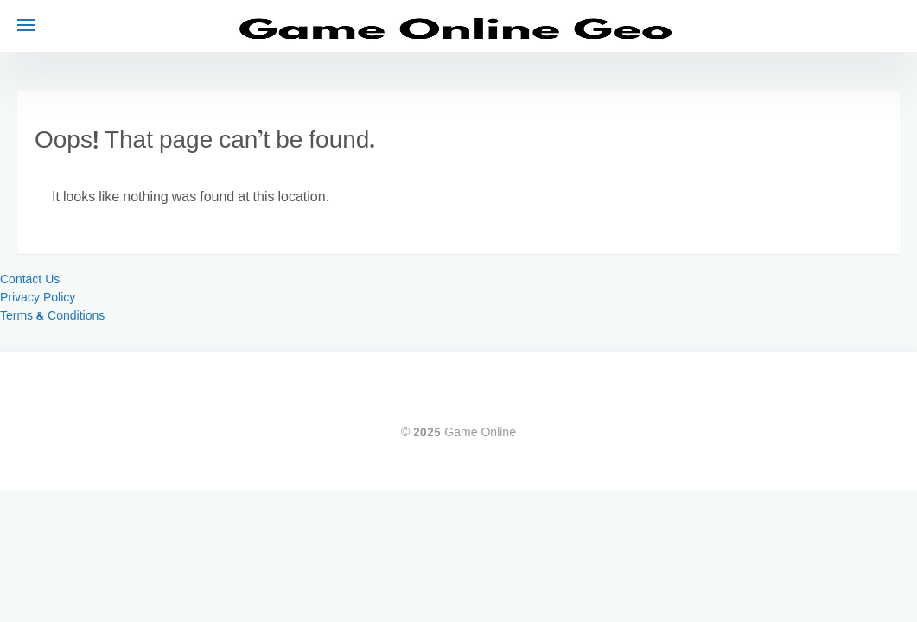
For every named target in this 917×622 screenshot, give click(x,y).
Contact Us (30, 280)
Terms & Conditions (52, 317)
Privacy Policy (37, 298)
